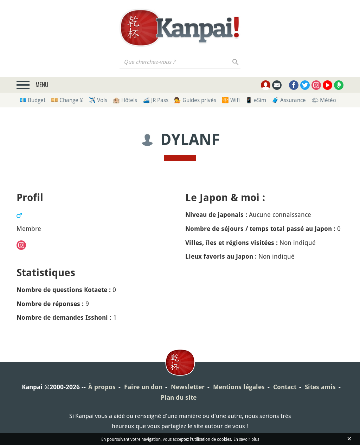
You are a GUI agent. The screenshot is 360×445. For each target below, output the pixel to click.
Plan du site (179, 397)
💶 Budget (32, 100)
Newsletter (188, 387)
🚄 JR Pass (155, 100)
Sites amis (320, 387)
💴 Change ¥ (67, 100)
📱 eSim (255, 100)
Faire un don (143, 387)
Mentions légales (239, 387)
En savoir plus (246, 439)
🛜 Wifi (231, 100)
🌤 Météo (323, 100)
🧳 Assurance (289, 100)
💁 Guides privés (195, 100)
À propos (102, 387)
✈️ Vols (98, 100)
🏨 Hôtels (125, 100)
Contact (284, 387)
